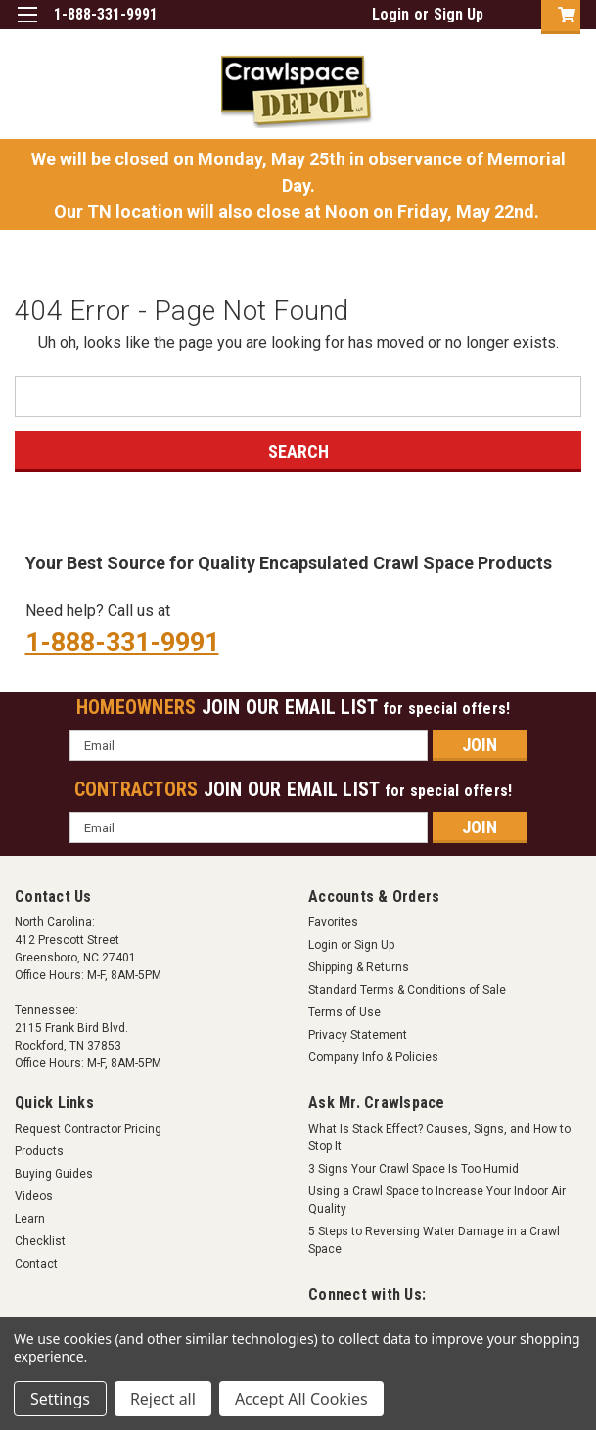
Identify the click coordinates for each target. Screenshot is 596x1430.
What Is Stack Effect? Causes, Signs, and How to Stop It (439, 1137)
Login (390, 14)
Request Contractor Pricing (88, 1129)
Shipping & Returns (358, 967)
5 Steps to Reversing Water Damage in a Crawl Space (434, 1240)
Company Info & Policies (373, 1057)
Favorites (333, 922)
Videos (34, 1196)
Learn (30, 1219)
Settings (60, 1398)
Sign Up (458, 14)
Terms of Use (344, 1012)
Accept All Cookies (301, 1398)
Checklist (40, 1241)
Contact (36, 1264)
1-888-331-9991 (122, 642)
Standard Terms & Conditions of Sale (407, 990)
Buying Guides (54, 1174)
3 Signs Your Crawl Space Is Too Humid (413, 1169)
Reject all (163, 1398)
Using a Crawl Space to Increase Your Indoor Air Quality (437, 1200)
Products (39, 1151)
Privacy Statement (357, 1035)
